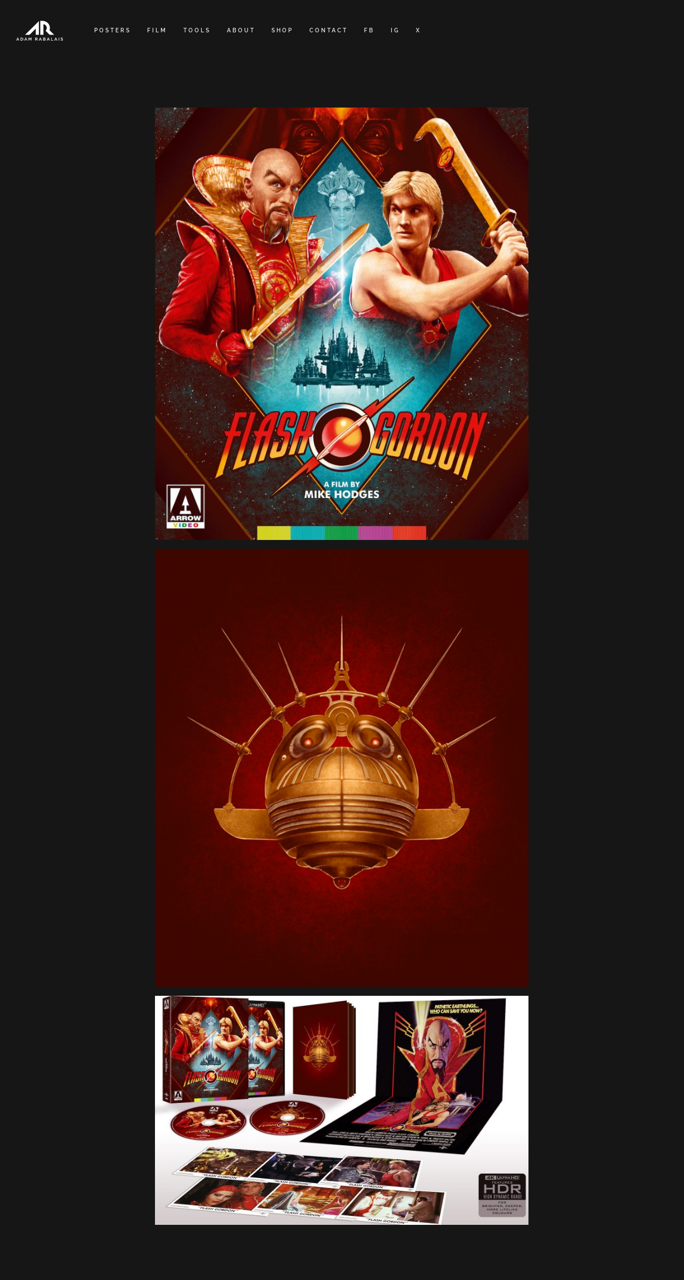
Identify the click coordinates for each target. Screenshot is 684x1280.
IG (395, 30)
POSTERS (112, 30)
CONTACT (328, 30)
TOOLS (197, 30)
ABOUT (241, 30)
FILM (157, 30)
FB (369, 30)
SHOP (282, 30)
